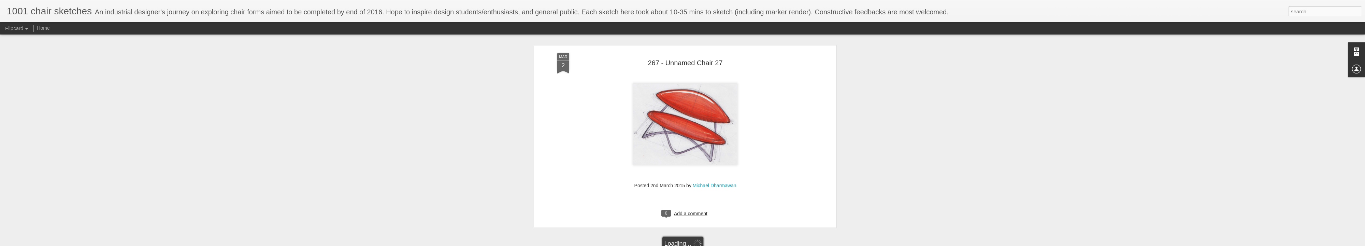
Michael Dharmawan (714, 123)
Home (43, 28)
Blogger (704, 242)
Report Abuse (724, 242)
